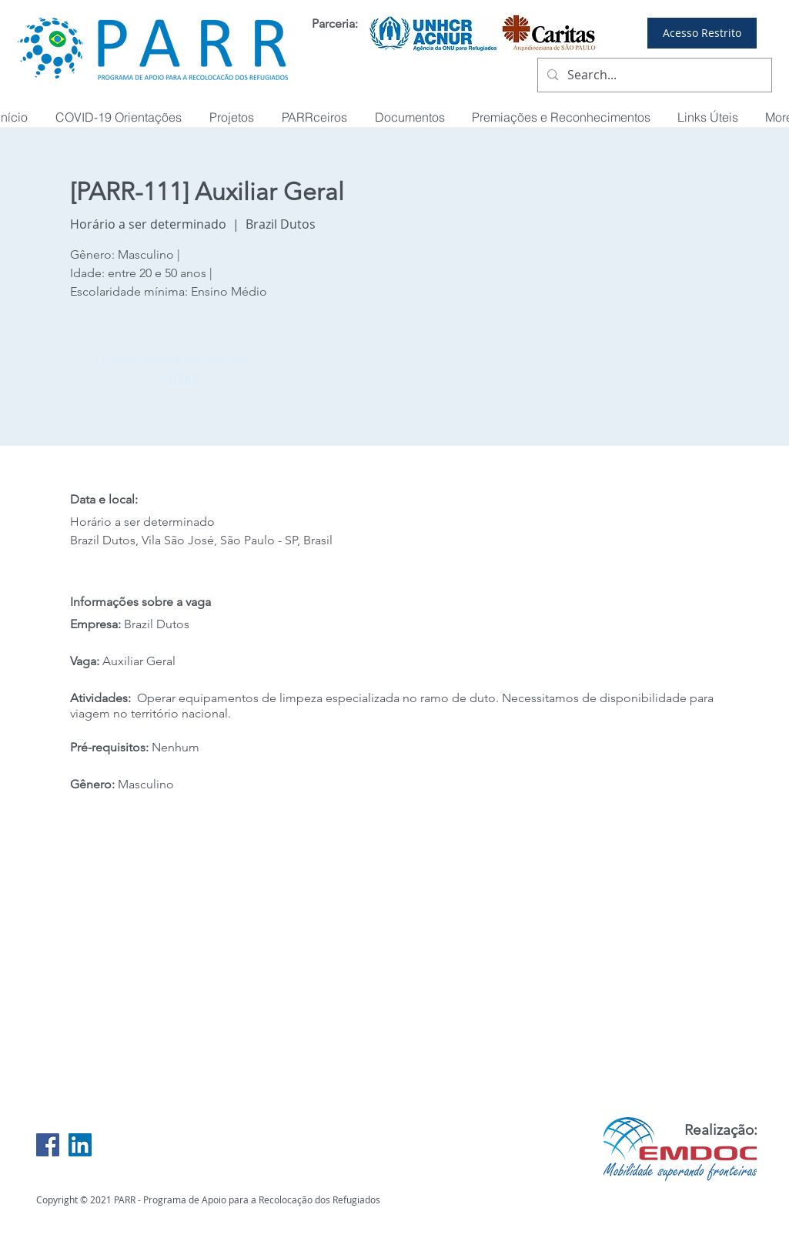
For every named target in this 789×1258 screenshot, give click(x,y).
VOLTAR (177, 378)
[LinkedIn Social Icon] (80, 1144)
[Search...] (653, 75)
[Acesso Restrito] (702, 33)
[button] (561, 117)
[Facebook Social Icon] (47, 1144)
